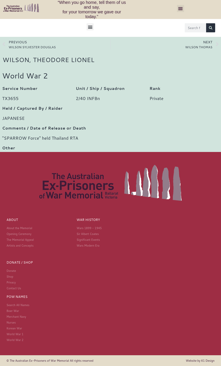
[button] (180, 8)
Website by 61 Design (200, 361)
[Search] (210, 27)
